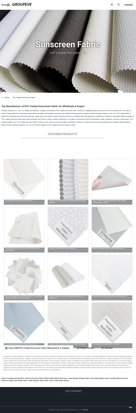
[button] (112, 4)
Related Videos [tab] (85, 348)
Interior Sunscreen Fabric (34, 378)
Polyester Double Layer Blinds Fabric (14, 380)
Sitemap (85, 410)
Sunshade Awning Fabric (15, 378)
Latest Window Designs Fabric (79, 378)
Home (7, 97)
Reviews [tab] (107, 348)
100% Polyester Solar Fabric (39, 380)
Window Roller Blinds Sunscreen (55, 378)
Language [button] (128, 5)
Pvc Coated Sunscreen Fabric (24, 97)
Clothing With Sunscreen (119, 378)
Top (130, 407)
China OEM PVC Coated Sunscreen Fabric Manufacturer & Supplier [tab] (37, 348)
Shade (3, 378)
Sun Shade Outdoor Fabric (100, 378)
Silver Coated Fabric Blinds (59, 380)
